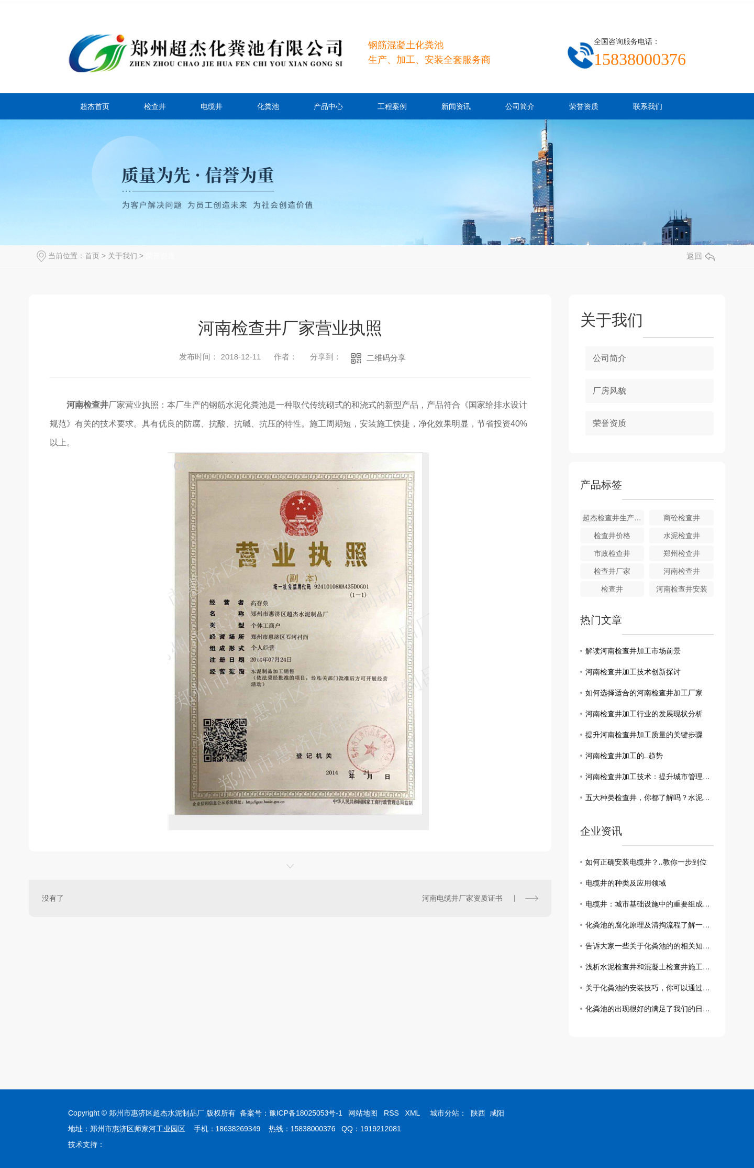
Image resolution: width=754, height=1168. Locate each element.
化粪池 (268, 106)
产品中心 (328, 106)
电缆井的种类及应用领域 (625, 883)
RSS (391, 1113)
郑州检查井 (681, 553)
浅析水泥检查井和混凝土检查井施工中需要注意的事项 (649, 967)
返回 (700, 256)
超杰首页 (94, 106)
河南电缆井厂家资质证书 (462, 898)
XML (412, 1113)
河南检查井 (681, 571)
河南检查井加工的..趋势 (624, 755)
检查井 (155, 106)
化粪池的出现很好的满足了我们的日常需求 (649, 1009)
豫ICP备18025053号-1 (305, 1113)
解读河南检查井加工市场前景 (633, 651)
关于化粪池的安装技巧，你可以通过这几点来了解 (649, 988)
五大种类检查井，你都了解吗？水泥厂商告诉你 (649, 797)
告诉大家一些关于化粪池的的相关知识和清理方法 (649, 946)
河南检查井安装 (681, 589)
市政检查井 (612, 553)
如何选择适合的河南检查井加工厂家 (644, 693)
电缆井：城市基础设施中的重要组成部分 (649, 904)
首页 (92, 256)
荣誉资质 (583, 106)
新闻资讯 (456, 106)
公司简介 (520, 106)
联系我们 (647, 106)
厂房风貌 (609, 390)
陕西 (478, 1113)
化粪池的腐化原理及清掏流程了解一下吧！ (649, 925)
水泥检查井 (681, 535)
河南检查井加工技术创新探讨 (633, 672)
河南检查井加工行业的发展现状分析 (644, 713)
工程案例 (392, 106)
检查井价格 (612, 535)
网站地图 (363, 1113)
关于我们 (122, 256)
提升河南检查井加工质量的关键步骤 (644, 734)
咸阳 (497, 1113)
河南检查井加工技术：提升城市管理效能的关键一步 (649, 776)
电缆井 (212, 106)
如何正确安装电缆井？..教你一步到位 (646, 862)
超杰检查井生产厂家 (614, 518)
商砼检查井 (681, 518)
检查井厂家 (612, 571)
